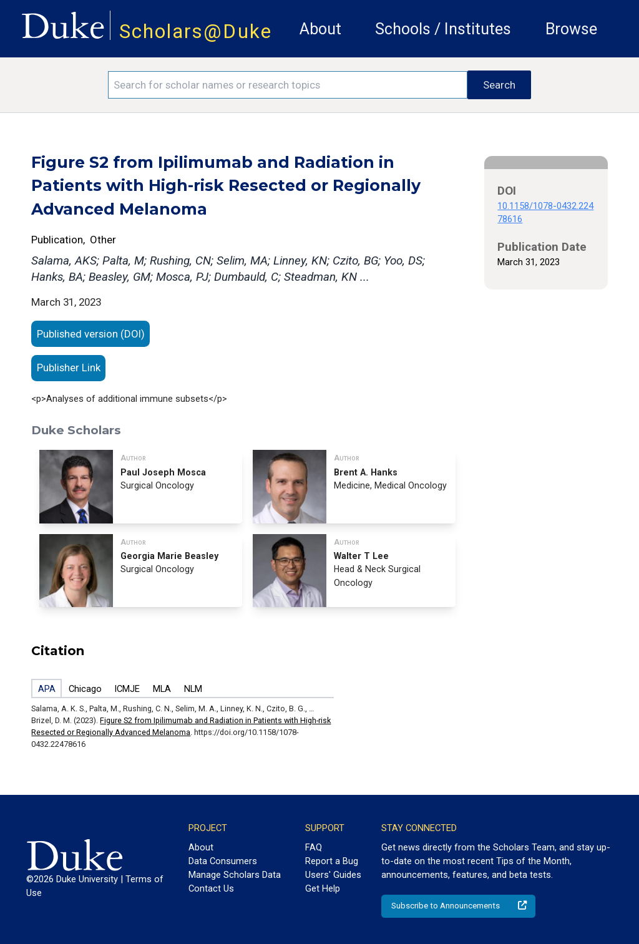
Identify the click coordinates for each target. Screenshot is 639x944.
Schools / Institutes (443, 29)
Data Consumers (222, 861)
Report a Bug (331, 861)
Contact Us (211, 888)
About (320, 29)
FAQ (313, 847)
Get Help (322, 888)
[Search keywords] (287, 85)
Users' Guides (333, 874)
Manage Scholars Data (234, 874)
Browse (571, 29)
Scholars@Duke (195, 31)
